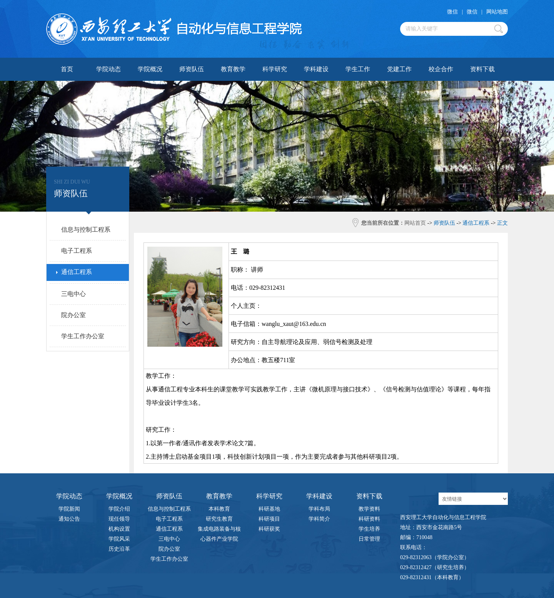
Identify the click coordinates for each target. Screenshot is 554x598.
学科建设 (316, 69)
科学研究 (274, 69)
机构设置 (119, 529)
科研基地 (269, 509)
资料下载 (482, 69)
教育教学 (233, 69)
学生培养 (369, 529)
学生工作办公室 (169, 559)
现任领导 (119, 519)
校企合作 (441, 69)
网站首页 (415, 223)
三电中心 (169, 539)
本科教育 (219, 509)
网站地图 (497, 12)
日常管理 (369, 539)
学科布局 (319, 509)
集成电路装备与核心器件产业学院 (219, 530)
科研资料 (369, 519)
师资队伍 (191, 69)
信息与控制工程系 (169, 509)
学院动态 (108, 69)
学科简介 (319, 519)
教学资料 (369, 509)
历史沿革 (119, 549)
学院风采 (119, 539)
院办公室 (169, 549)
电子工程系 (169, 519)
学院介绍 (119, 509)
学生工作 (357, 69)
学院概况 (150, 69)
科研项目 (269, 519)
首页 (67, 69)
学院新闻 (69, 509)
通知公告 (69, 519)
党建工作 (399, 69)
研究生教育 (219, 519)
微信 (452, 12)
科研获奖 (269, 529)
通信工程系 (169, 529)
